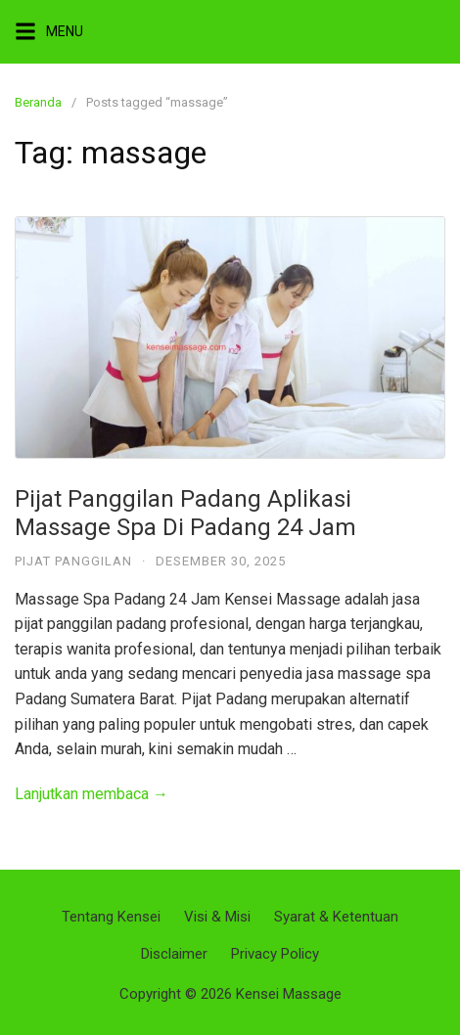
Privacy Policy (275, 954)
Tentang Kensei (111, 916)
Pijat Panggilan (73, 561)
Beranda (38, 102)
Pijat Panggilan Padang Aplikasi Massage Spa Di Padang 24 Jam (185, 513)
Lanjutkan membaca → (91, 794)
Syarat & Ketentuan (336, 916)
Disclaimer (174, 954)
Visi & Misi (217, 916)
